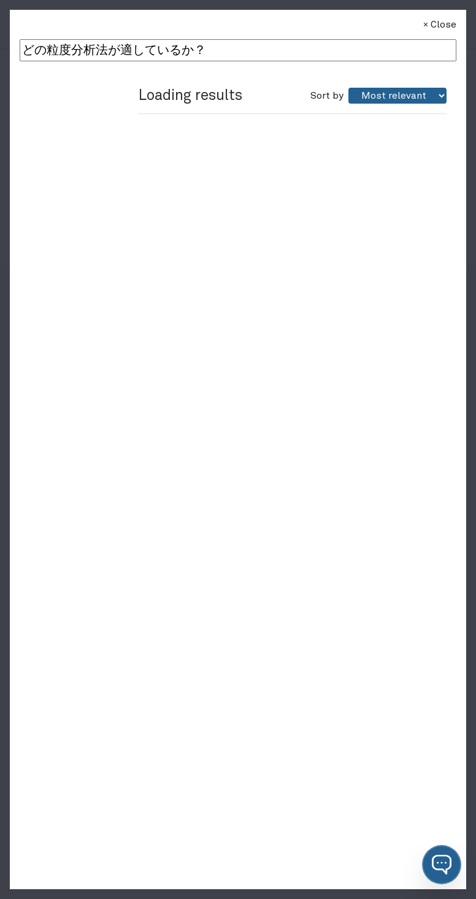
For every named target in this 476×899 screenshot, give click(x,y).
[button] (441, 864)
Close (438, 24)
